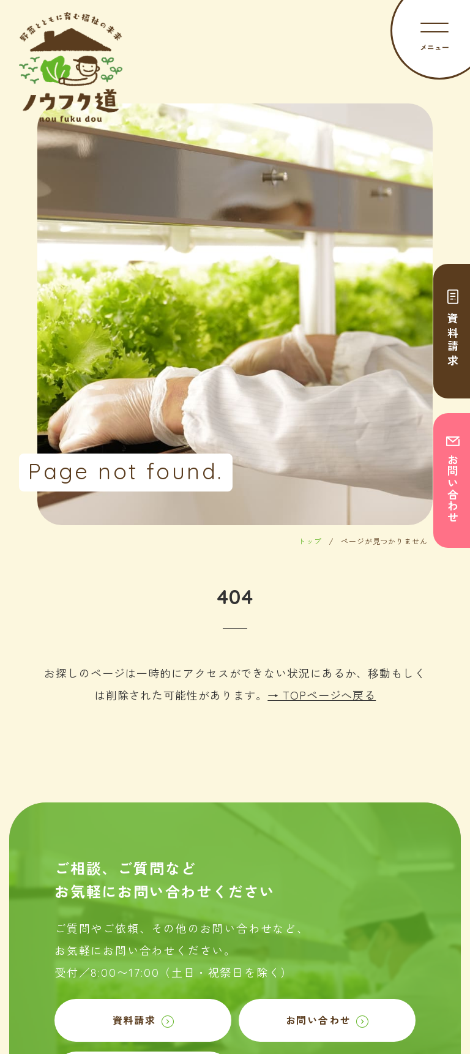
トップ (310, 541)
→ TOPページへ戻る (321, 696)
